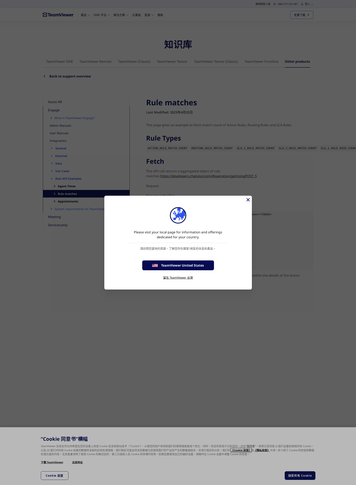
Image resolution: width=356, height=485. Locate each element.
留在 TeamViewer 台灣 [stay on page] (178, 277)
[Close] (248, 200)
